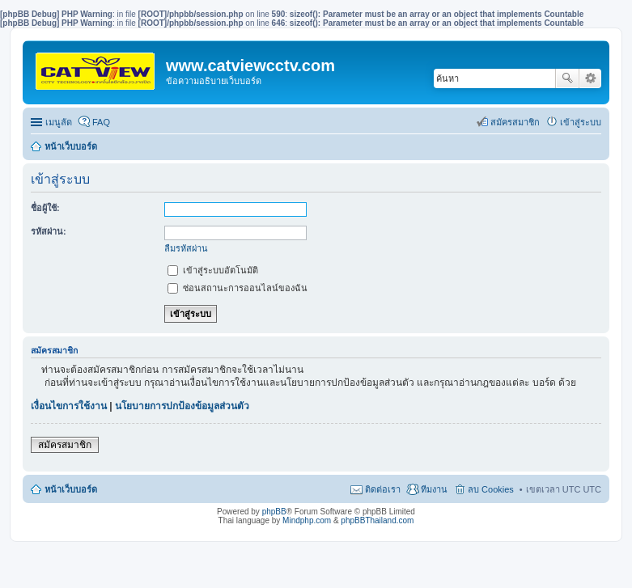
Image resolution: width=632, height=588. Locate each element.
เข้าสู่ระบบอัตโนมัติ (213, 270)
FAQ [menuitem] (101, 122)
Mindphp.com (306, 520)
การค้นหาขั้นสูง (590, 78)
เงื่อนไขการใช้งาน (69, 406)
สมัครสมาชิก (64, 445)
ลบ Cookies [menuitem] (491, 489)
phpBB (274, 511)
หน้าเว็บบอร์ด (71, 146)
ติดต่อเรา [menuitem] (383, 489)
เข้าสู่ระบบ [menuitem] (580, 122)
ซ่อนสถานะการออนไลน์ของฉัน (238, 288)
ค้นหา (567, 78)
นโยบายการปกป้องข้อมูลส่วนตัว (182, 406)
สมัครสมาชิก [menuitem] (515, 122)
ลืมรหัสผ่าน (186, 248)
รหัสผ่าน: (48, 231)
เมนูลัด (58, 122)
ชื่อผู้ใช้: (45, 208)
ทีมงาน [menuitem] (434, 489)
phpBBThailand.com (377, 520)
